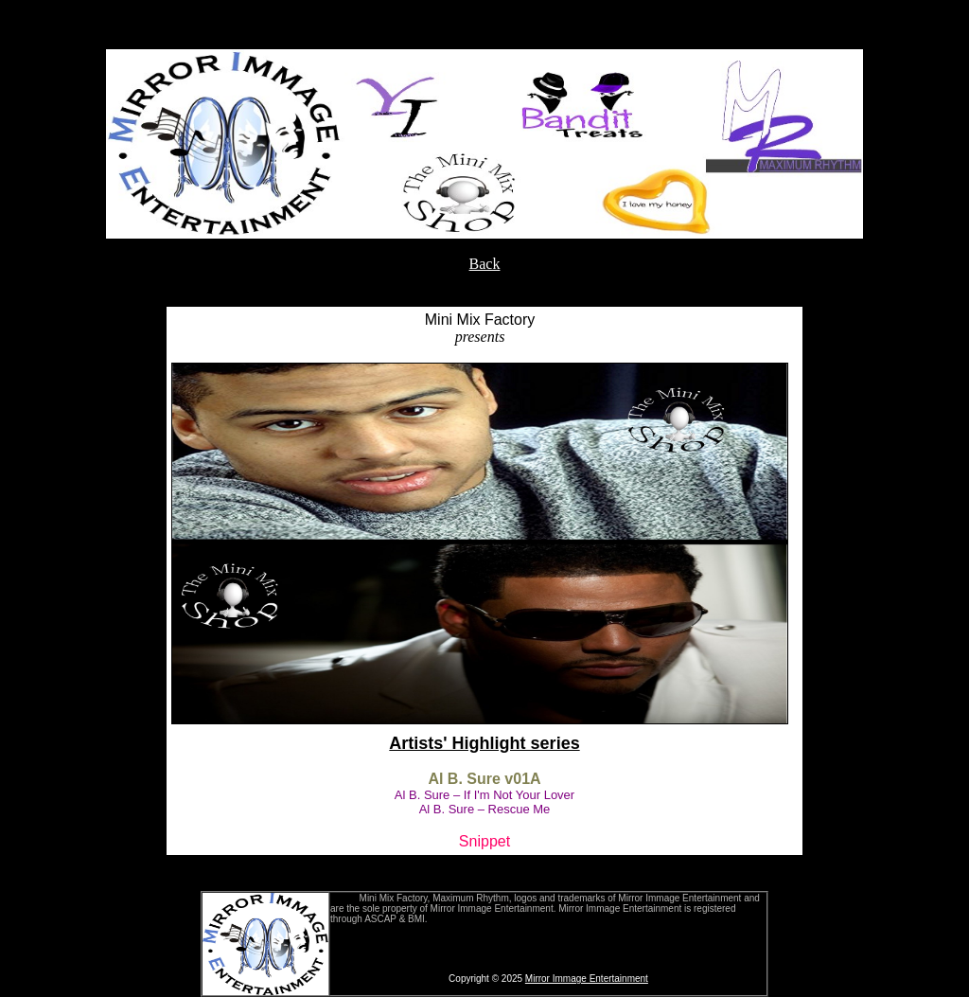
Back (485, 264)
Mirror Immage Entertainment (586, 978)
